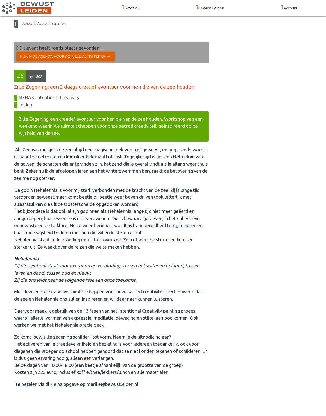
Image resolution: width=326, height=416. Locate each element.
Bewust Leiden (210, 8)
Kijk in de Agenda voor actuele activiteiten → (65, 56)
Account (289, 8)
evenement (59, 23)
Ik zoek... (130, 8)
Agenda (42, 23)
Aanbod (27, 23)
